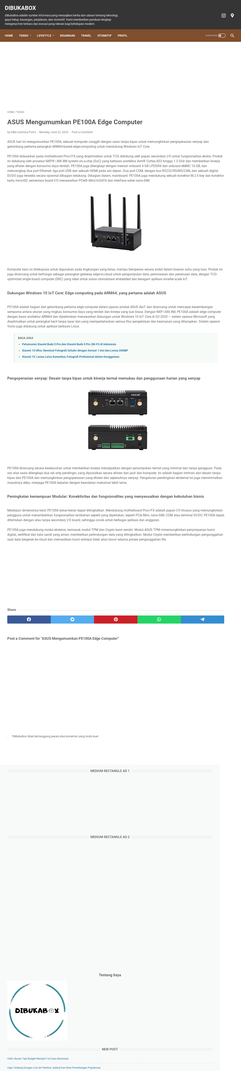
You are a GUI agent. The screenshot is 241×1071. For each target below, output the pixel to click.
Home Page (38, 1056)
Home (11, 29)
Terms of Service (189, 1056)
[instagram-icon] (220, 11)
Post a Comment (82, 128)
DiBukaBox (22, 4)
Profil (125, 29)
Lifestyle (46, 29)
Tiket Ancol (126, 1056)
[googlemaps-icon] (229, 11)
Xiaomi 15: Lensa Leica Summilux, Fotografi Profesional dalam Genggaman (70, 398)
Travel (89, 29)
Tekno (26, 29)
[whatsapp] (113, 691)
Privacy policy (166, 1056)
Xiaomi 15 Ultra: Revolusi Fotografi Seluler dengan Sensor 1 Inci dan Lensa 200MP (75, 391)
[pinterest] (83, 691)
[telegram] (144, 691)
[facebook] (22, 691)
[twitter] (53, 691)
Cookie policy (145, 1056)
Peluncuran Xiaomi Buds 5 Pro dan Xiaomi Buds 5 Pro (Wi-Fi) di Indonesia (69, 385)
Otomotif (107, 29)
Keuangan (69, 29)
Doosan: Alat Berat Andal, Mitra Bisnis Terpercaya (201, 401)
